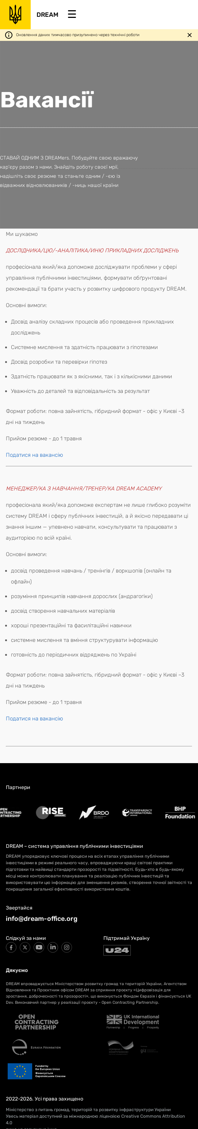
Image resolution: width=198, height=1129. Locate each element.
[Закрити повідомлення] (190, 35)
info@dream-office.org (41, 919)
